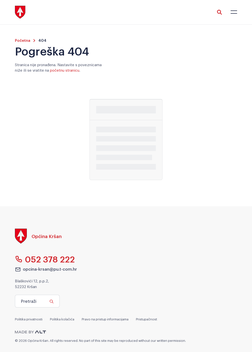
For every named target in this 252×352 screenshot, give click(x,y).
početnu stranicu (64, 69)
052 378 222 (45, 259)
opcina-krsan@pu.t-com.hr (46, 269)
